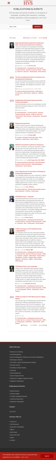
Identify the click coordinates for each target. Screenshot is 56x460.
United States (33, 71)
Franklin (25, 257)
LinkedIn (12, 440)
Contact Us (13, 421)
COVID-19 (40, 93)
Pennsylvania (36, 116)
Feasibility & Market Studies (18, 367)
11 (41, 38)
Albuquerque (20, 321)
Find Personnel (14, 424)
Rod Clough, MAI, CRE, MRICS (36, 160)
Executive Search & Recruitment (36, 189)
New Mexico (28, 321)
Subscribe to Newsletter (17, 401)
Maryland (44, 116)
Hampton (19, 255)
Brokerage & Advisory (16, 360)
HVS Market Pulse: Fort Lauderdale (26, 266)
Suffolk (31, 259)
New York (20, 71)
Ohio (25, 223)
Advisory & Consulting (16, 352)
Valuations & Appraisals (17, 381)
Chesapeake (18, 257)
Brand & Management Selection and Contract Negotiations (26, 357)
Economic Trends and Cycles (33, 70)
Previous (26, 38)
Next (45, 38)
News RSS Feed (15, 435)
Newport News (32, 257)
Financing (13, 370)
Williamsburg (19, 261)
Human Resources (22, 189)
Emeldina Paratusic (30, 283)
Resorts (28, 114)
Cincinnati (20, 223)
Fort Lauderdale (21, 289)
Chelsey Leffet (32, 135)
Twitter (12, 437)
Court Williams (30, 187)
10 (40, 38)
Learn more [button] (24, 457)
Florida (29, 289)
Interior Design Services (17, 375)
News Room (13, 432)
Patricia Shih (32, 66)
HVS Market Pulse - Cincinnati (24, 196)
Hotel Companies (20, 191)
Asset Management (15, 354)
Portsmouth (25, 259)
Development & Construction (35, 68)
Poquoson (18, 259)
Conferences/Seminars (16, 399)
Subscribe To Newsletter (17, 427)
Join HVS (12, 411)
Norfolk (39, 257)
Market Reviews (14, 391)
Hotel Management (37, 164)
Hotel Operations (22, 68)
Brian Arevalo (29, 217)
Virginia (18, 118)
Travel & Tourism (20, 70)
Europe (17, 95)
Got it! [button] (47, 456)
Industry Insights (14, 393)
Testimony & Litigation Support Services (21, 378)
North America (42, 71)
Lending (19, 137)
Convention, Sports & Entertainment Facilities (23, 362)
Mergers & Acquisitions (22, 123)
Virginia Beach (38, 259)
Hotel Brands (27, 93)
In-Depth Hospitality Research (18, 396)
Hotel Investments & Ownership (25, 91)
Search (38, 26)
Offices (12, 429)
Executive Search (15, 365)
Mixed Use (34, 93)
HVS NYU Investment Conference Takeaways (29, 144)
